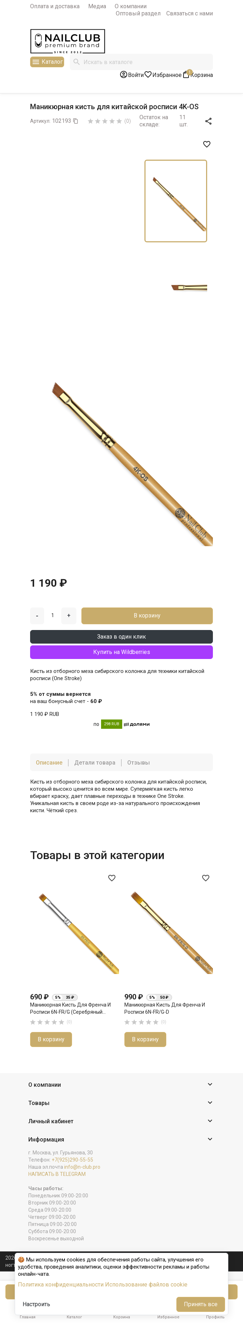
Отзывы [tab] (138, 762)
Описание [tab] (49, 762)
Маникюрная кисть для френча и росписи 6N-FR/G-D (164, 1008)
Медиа (97, 6)
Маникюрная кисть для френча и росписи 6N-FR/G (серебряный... (70, 1008)
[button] (121, 1085)
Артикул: (40, 121)
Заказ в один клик (121, 636)
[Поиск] (141, 62)
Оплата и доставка (55, 6)
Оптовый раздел (138, 13)
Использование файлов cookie (146, 1284)
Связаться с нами (189, 13)
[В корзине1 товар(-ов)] (197, 74)
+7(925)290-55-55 (72, 1160)
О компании (131, 6)
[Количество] (52, 615)
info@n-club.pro (82, 1167)
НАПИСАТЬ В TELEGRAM (57, 1174)
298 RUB (111, 724)
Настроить (36, 1304)
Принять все (201, 1304)
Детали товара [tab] (94, 762)
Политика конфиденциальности (61, 1284)
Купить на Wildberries (121, 652)
